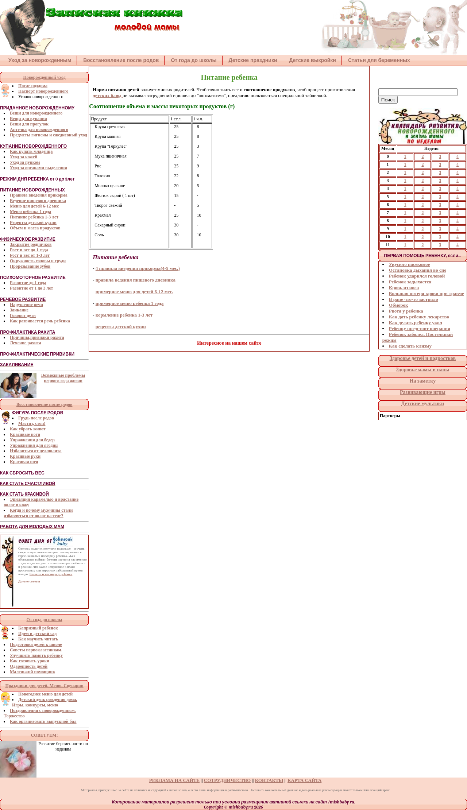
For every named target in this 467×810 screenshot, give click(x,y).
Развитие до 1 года (28, 282)
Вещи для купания (28, 118)
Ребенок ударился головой (417, 276)
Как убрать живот (28, 428)
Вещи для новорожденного (36, 113)
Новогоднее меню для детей (45, 694)
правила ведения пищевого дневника (135, 280)
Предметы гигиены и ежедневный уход (48, 134)
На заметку (423, 381)
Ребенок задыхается (410, 281)
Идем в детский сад (37, 633)
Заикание (19, 310)
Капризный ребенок (38, 628)
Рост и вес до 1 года (29, 249)
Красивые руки (25, 456)
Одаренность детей (28, 666)
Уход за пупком (25, 162)
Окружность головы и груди (38, 260)
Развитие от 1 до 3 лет (31, 288)
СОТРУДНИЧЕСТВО (227, 780)
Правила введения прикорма (38, 195)
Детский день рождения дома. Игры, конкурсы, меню (44, 702)
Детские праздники (253, 60)
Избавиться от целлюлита (36, 450)
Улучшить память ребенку (36, 655)
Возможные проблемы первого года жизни (63, 378)
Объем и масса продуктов (35, 227)
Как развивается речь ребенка (40, 320)
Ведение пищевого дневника (38, 200)
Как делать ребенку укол (415, 322)
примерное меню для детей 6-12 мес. (134, 291)
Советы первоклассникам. (36, 649)
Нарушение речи (26, 304)
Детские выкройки (312, 60)
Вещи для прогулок (29, 124)
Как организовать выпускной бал (43, 721)
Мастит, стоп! (31, 423)
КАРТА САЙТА (304, 780)
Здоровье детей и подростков (423, 358)
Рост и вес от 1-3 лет (30, 255)
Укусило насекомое (409, 264)
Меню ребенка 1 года (30, 211)
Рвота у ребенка (406, 311)
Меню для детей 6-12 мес (34, 206)
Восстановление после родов (121, 60)
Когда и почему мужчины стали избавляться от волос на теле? (38, 513)
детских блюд (108, 95)
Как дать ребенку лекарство (419, 316)
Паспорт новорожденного (43, 91)
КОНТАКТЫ (269, 780)
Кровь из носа (404, 287)
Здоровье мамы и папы (422, 369)
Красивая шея (24, 461)
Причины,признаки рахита (37, 337)
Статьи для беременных (379, 60)
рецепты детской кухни (121, 326)
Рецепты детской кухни (33, 222)
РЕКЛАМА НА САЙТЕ (174, 780)
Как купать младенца (31, 151)
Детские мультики (422, 403)
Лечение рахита (25, 342)
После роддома (32, 85)
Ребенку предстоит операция (419, 328)
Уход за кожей (23, 156)
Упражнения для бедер (32, 439)
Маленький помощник (32, 671)
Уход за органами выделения (38, 167)
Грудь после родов (36, 417)
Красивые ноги (25, 434)
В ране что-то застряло (413, 299)
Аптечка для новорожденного (39, 129)
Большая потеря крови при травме (426, 293)
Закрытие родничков (30, 244)
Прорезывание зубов (30, 266)
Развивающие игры (422, 392)
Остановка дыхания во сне (417, 270)
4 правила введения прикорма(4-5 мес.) (138, 268)
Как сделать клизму (410, 346)
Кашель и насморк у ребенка (51, 574)
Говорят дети (23, 315)
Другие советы (29, 581)
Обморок (398, 305)
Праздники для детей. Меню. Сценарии (44, 685)
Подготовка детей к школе (36, 644)
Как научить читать (38, 639)
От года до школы (193, 60)
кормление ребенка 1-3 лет (124, 315)
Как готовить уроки (29, 660)
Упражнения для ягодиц (34, 445)
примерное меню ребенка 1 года (130, 303)
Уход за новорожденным (39, 60)
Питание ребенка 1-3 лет (34, 217)
